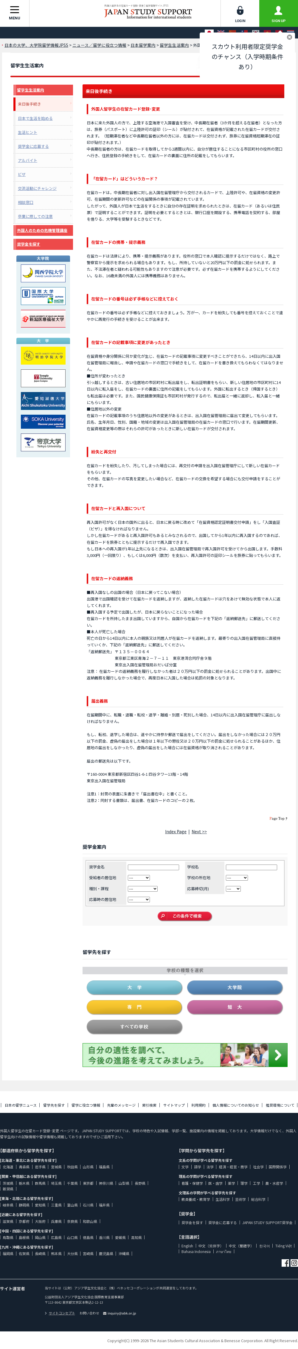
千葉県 (72, 1183)
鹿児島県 (106, 1253)
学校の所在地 (198, 877)
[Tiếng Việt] (267, 33)
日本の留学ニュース (21, 1105)
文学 (185, 1166)
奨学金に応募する (33, 146)
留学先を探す (54, 1105)
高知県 (136, 1237)
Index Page (176, 831)
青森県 (24, 1166)
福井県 (104, 1204)
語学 (197, 1166)
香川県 (104, 1237)
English (187, 1245)
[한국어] (255, 33)
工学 (256, 1183)
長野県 (140, 1183)
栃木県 (24, 1183)
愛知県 (40, 1204)
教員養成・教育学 (195, 1199)
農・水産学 (274, 1183)
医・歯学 (215, 1183)
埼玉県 (56, 1183)
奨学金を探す (28, 244)
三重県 (56, 1204)
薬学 (231, 1183)
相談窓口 (25, 202)
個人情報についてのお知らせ (235, 1105)
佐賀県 (24, 1253)
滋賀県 (8, 1221)
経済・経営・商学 (233, 1166)
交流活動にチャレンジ (37, 188)
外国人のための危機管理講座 (42, 230)
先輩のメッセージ (121, 1105)
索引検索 (149, 1105)
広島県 (56, 1237)
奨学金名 (97, 867)
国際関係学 (278, 1166)
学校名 (193, 867)
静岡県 (24, 1204)
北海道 (8, 1166)
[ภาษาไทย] (290, 33)
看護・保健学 (192, 1183)
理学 (244, 1183)
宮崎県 (88, 1253)
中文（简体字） (211, 1245)
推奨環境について (280, 1105)
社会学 (258, 1166)
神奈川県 (106, 1183)
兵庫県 (56, 1221)
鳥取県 (8, 1237)
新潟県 (8, 1188)
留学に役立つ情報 (86, 1105)
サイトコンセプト (60, 1313)
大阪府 (40, 1221)
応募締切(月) (198, 888)
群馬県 (40, 1183)
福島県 (104, 1166)
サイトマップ (174, 1105)
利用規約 (198, 1105)
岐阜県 (8, 1204)
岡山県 (40, 1237)
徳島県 (88, 1237)
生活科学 (222, 1199)
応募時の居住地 (102, 899)
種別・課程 (98, 888)
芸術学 (240, 1199)
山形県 (88, 1166)
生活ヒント (27, 132)
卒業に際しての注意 (35, 216)
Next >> (199, 831)
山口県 (72, 1237)
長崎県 (40, 1253)
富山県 (72, 1204)
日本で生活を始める (35, 118)
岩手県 (40, 1166)
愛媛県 (120, 1237)
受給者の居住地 (102, 877)
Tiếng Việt (283, 1245)
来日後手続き (29, 104)
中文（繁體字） (241, 1245)
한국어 (264, 1245)
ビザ (22, 174)
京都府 (24, 1221)
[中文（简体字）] (232, 33)
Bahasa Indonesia (196, 1251)
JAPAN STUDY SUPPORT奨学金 (267, 1222)
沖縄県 (124, 1253)
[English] (220, 33)
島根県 (24, 1237)
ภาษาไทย (223, 1251)
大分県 (72, 1253)
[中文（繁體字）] (244, 33)
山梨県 (124, 1183)
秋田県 (72, 1166)
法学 (210, 1166)
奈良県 (72, 1221)
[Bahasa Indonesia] (278, 33)
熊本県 (56, 1253)
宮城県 (56, 1166)
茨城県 (8, 1183)
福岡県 (8, 1253)
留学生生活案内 (30, 90)
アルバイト (27, 160)
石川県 (88, 1204)
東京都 (88, 1183)
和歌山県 (90, 1221)
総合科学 (258, 1199)
